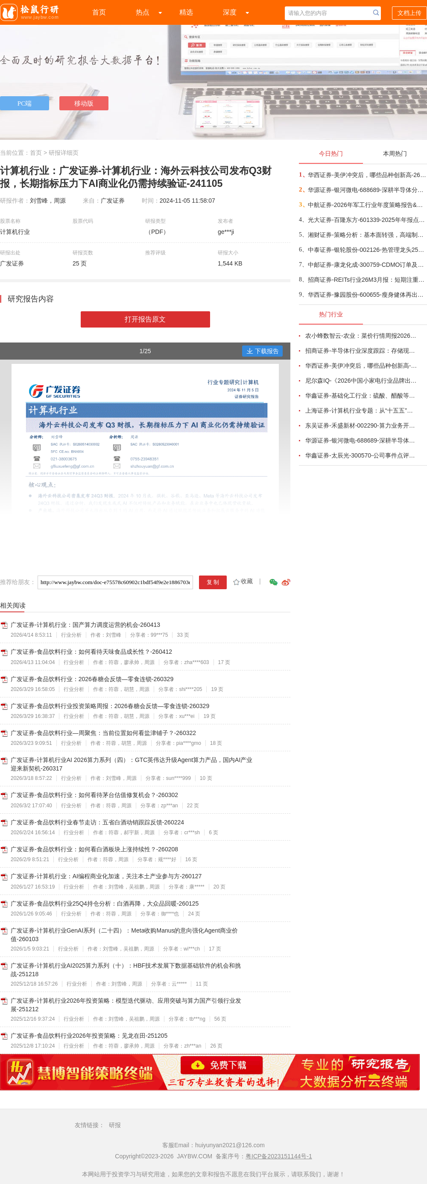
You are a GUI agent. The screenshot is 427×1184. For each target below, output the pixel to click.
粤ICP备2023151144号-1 (279, 1156)
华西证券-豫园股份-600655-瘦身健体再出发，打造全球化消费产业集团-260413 (367, 294)
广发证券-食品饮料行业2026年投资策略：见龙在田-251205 (89, 1035)
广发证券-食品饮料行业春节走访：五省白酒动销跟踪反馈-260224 (97, 822)
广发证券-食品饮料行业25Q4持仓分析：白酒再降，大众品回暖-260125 (105, 903)
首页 (99, 12)
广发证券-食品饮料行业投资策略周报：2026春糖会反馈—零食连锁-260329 (110, 706)
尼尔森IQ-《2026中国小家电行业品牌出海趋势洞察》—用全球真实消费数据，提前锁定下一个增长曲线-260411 (361, 380)
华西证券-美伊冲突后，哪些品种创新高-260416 (367, 174)
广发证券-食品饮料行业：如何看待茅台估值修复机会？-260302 (94, 794)
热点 (142, 12)
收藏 (242, 581)
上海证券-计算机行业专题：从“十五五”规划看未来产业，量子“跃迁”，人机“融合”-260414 (361, 410)
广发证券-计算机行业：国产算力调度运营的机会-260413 (85, 624)
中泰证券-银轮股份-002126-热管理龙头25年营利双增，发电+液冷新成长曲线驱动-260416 (367, 249)
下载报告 (262, 351)
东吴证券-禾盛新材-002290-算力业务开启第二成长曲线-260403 (361, 425)
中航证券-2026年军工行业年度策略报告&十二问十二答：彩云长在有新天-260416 (367, 204)
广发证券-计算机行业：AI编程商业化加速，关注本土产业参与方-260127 (106, 876)
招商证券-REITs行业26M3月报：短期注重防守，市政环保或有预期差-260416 (367, 279)
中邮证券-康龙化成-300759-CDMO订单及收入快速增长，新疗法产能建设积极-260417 (367, 264)
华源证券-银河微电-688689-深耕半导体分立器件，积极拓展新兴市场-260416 (367, 189)
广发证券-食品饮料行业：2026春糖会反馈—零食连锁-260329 (92, 679)
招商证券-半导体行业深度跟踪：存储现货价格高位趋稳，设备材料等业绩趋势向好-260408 (361, 350)
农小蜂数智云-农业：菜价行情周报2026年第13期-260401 (361, 335)
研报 (115, 1125)
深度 (230, 12)
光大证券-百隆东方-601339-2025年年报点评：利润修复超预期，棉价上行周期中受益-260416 (367, 219)
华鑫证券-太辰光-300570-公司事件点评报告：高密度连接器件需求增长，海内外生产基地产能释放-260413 (361, 455)
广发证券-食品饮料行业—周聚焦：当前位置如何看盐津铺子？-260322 (103, 732)
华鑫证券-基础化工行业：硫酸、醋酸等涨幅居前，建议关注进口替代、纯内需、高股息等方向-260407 (361, 395)
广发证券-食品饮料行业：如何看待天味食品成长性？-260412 (91, 651)
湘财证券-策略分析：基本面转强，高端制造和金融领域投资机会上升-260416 (367, 234)
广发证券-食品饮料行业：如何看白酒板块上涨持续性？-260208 (94, 849)
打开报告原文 (145, 319)
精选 (186, 12)
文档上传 (409, 12)
